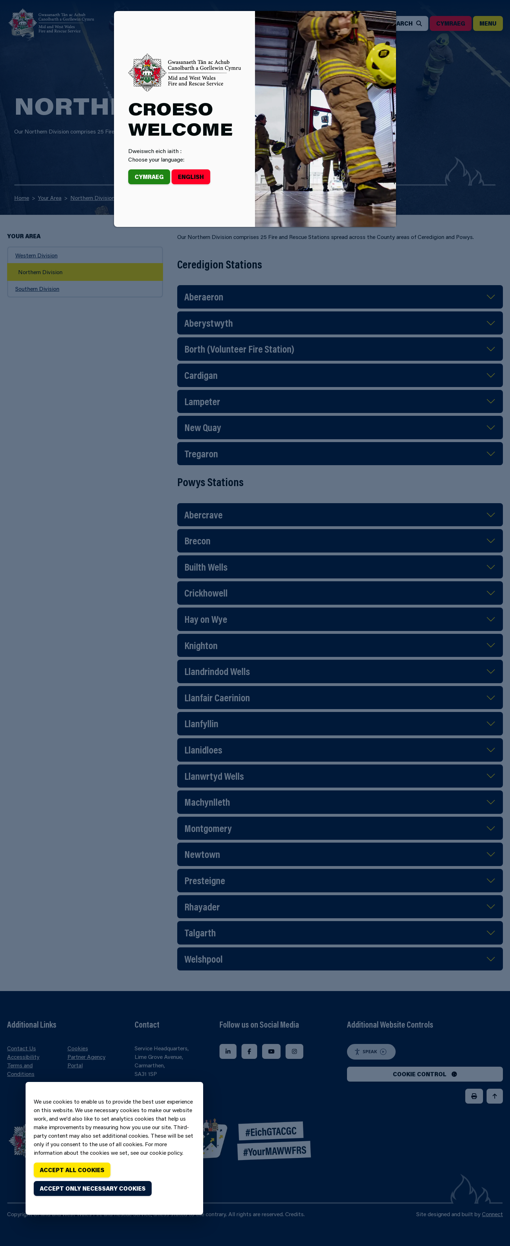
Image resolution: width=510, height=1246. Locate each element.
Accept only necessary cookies (93, 1188)
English (191, 176)
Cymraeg (149, 176)
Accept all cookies (72, 1170)
